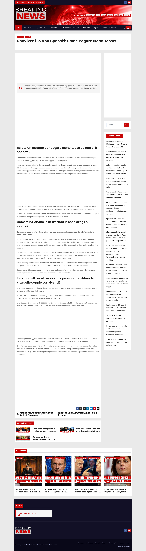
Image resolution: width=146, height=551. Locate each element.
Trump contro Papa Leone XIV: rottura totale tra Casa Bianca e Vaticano (117, 195)
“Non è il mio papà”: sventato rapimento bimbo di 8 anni (117, 318)
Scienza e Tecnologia (71, 28)
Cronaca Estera (59, 458)
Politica (121, 458)
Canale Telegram (109, 28)
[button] (124, 28)
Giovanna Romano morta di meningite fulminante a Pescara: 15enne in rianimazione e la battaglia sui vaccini (117, 208)
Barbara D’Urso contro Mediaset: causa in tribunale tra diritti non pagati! (117, 144)
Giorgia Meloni (90, 15)
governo (126, 15)
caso (120, 15)
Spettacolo (42, 28)
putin (115, 15)
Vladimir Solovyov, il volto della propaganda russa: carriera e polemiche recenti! (58, 491)
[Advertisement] (58, 68)
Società (54, 28)
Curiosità (86, 28)
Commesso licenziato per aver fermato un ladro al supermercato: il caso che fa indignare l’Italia (88, 432)
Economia (20, 37)
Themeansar (53, 545)
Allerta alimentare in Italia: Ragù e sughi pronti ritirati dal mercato (116, 342)
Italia (98, 15)
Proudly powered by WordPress (25, 545)
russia (104, 15)
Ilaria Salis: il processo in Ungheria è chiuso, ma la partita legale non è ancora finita (116, 493)
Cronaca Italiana (94, 458)
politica (109, 15)
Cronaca (28, 28)
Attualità (49, 458)
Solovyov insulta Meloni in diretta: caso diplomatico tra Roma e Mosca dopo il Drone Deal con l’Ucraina (87, 493)
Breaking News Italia (28, 513)
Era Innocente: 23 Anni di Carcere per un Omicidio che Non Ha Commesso (116, 308)
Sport (96, 28)
